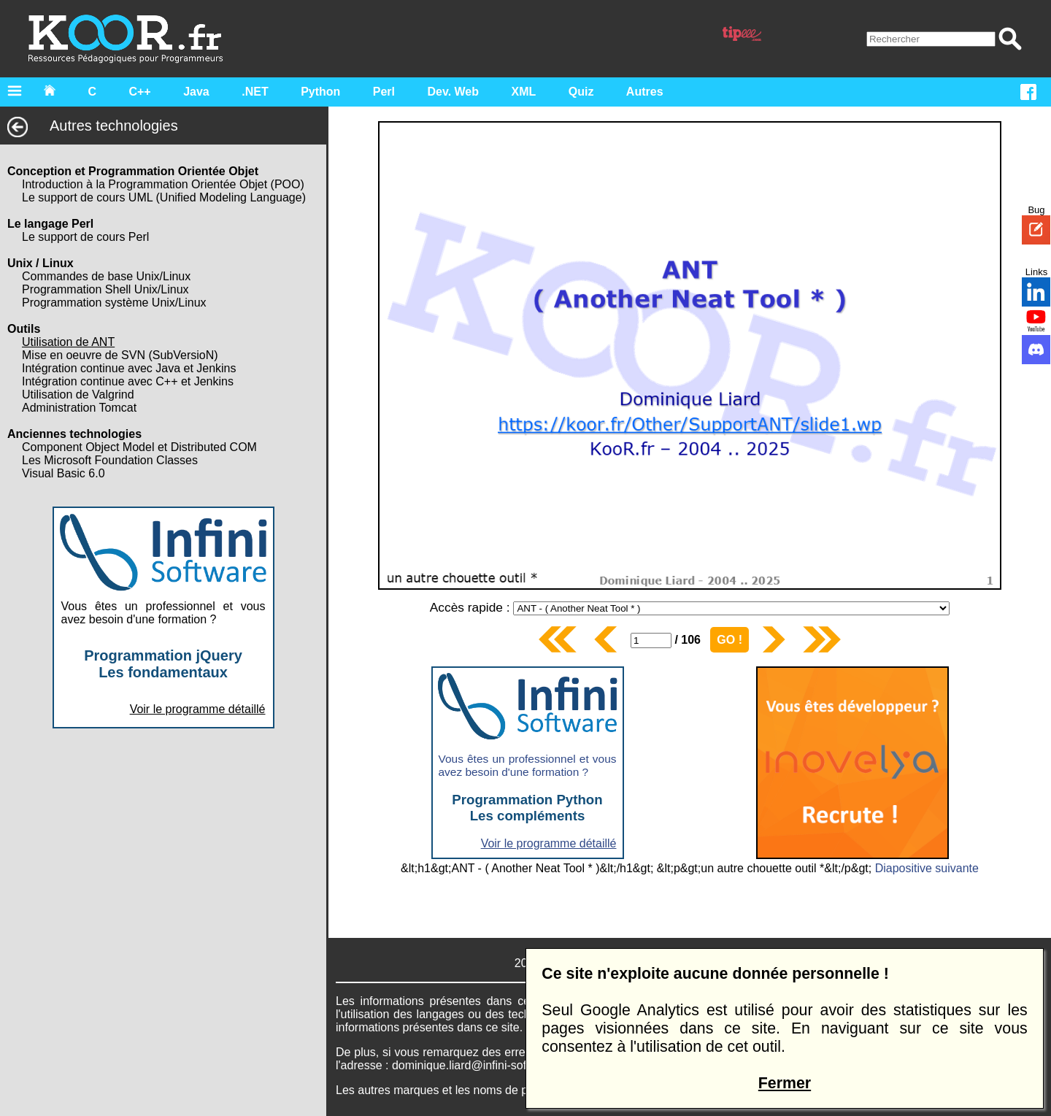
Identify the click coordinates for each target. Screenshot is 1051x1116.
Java (196, 91)
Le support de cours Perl (85, 237)
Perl (384, 91)
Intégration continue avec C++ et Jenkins (128, 381)
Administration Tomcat (79, 407)
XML (524, 91)
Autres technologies (92, 126)
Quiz (581, 91)
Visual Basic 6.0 (63, 473)
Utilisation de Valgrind (78, 394)
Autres (644, 91)
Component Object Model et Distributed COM (139, 447)
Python (320, 91)
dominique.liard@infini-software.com (486, 1065)
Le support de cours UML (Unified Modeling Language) (164, 197)
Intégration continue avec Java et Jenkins (129, 368)
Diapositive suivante (927, 868)
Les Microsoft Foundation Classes (110, 460)
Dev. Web (454, 91)
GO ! (729, 640)
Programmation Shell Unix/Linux (105, 289)
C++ (139, 91)
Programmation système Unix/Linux (114, 302)
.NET (255, 91)
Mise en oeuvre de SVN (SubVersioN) (120, 355)
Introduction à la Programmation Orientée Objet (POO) (163, 184)
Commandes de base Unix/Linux (106, 276)
